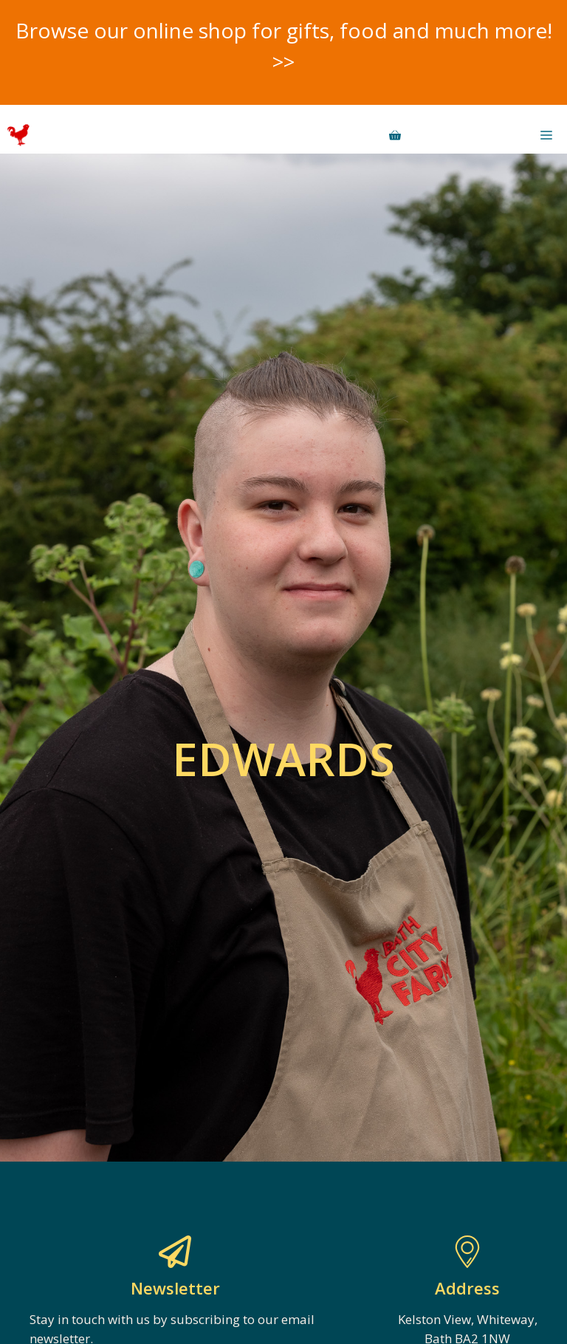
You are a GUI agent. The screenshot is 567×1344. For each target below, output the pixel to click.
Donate (463, 135)
